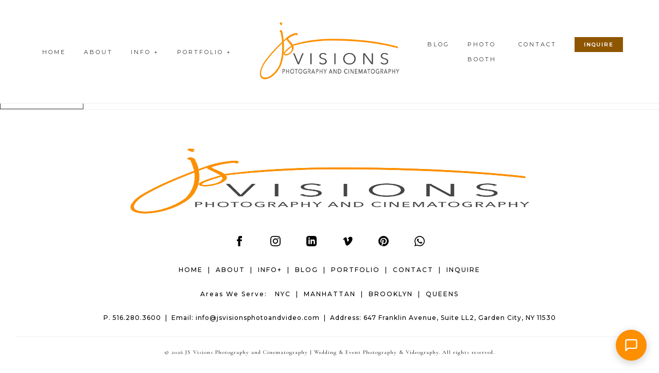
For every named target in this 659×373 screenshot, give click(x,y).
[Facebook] (239, 243)
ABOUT (98, 52)
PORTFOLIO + (204, 52)
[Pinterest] (383, 243)
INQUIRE (463, 270)
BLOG (438, 44)
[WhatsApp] (419, 243)
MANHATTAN (330, 294)
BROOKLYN (391, 294)
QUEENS (442, 294)
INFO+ (270, 270)
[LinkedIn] (311, 243)
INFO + (145, 52)
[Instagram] (275, 243)
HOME (54, 52)
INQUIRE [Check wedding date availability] (599, 44)
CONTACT (537, 44)
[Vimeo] (347, 243)
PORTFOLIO (355, 270)
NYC (283, 294)
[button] (631, 345)
